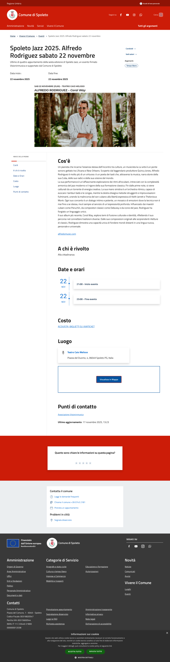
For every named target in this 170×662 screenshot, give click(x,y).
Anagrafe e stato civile (56, 566)
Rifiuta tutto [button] (95, 651)
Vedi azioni (132, 54)
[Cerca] (160, 15)
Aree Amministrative (16, 571)
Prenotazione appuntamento (59, 609)
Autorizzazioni (92, 571)
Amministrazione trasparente (99, 609)
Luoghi (128, 589)
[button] (85, 657)
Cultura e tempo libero (56, 571)
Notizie (128, 566)
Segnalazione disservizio (57, 614)
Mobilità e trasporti (54, 581)
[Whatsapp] (136, 14)
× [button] (167, 633)
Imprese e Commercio (56, 576)
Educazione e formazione (97, 566)
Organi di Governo (15, 566)
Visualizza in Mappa (109, 379)
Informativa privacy (94, 614)
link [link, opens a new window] (110, 646)
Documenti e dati (14, 595)
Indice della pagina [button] (21, 156)
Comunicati (130, 571)
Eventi (41, 36)
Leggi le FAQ (51, 619)
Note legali (90, 619)
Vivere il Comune (27, 36)
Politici (10, 585)
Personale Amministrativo (18, 590)
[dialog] (85, 646)
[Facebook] (116, 14)
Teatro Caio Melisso (77, 352)
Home (12, 36)
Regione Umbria (14, 3)
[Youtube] (123, 14)
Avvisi (127, 576)
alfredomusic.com (67, 234)
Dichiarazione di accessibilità (98, 623)
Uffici (9, 576)
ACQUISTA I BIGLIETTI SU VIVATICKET (76, 326)
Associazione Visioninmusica (71, 414)
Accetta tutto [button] (74, 651)
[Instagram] (129, 14)
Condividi (131, 48)
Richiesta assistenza (55, 623)
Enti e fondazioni (14, 581)
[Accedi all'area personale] (149, 3)
